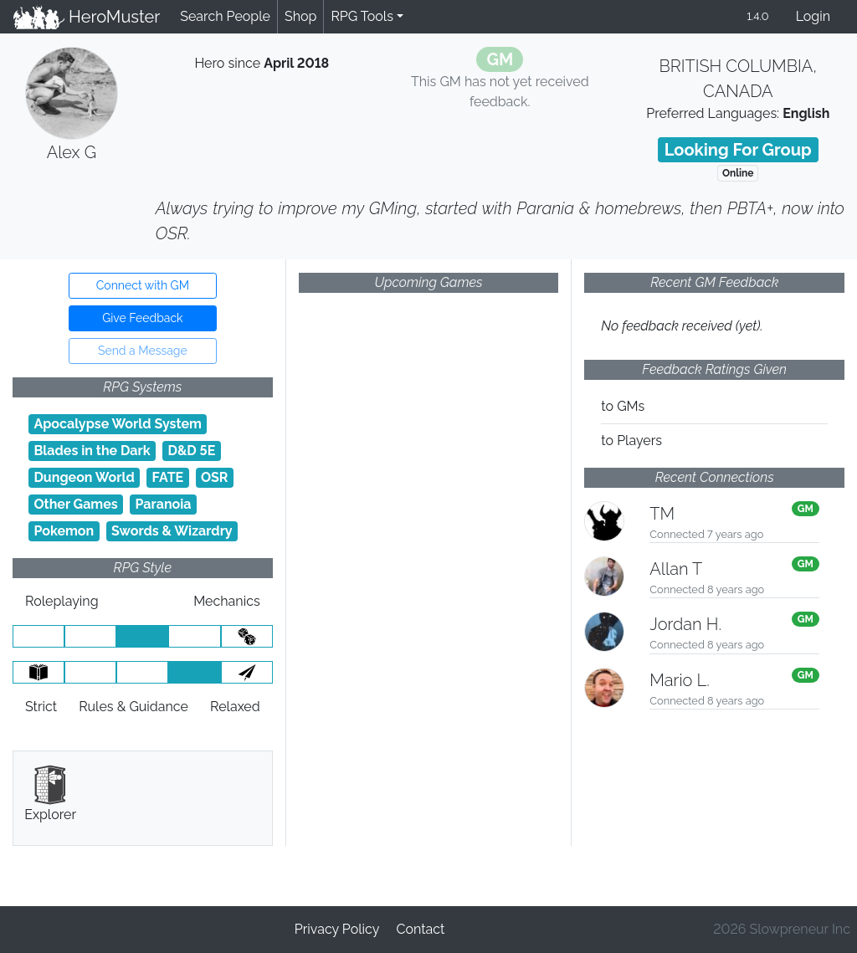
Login (813, 16)
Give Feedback (142, 318)
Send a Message (142, 350)
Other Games (75, 504)
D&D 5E (191, 451)
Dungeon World (83, 477)
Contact (420, 929)
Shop (300, 16)
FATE (168, 477)
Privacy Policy (337, 929)
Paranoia (164, 504)
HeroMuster (86, 16)
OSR (214, 477)
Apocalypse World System (117, 424)
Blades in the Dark (91, 451)
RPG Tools (362, 16)
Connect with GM (142, 285)
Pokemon (63, 531)
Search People (225, 16)
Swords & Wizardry (172, 531)
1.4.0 (757, 16)
